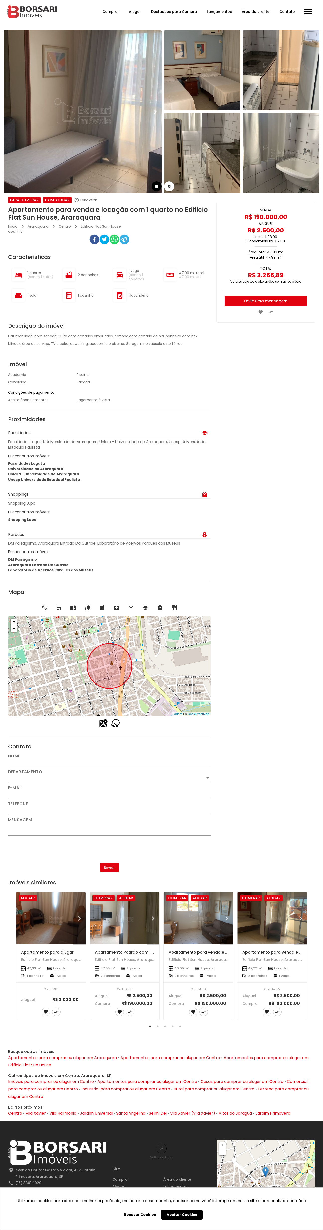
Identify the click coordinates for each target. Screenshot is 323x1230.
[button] (109, 778)
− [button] (14, 628)
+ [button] (14, 622)
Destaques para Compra (173, 11)
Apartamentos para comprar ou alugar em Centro (170, 1058)
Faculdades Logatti (26, 463)
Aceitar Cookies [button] (182, 1214)
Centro (65, 226)
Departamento (25, 772)
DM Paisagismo (22, 559)
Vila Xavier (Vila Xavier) (192, 1113)
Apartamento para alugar (47, 952)
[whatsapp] (114, 240)
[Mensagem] (109, 828)
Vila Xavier (36, 1113)
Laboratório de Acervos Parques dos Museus (50, 570)
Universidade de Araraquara (35, 468)
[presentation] (109, 849)
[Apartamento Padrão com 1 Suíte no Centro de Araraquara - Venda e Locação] (124, 918)
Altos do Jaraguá (235, 1113)
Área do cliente (254, 11)
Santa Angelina (130, 1113)
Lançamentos (218, 11)
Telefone (18, 804)
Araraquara (38, 226)
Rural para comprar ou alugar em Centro (214, 1089)
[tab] (157, 186)
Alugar (134, 11)
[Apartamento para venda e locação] (198, 918)
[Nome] (109, 762)
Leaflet (177, 714)
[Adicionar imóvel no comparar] (271, 312)
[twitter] (104, 240)
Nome (14, 756)
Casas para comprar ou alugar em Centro (242, 1081)
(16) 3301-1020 (28, 1182)
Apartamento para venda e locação (205, 952)
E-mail (15, 788)
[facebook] (94, 240)
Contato (286, 11)
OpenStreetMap (198, 714)
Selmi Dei (158, 1113)
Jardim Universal (96, 1113)
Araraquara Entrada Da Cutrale (38, 564)
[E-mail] (109, 794)
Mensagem (20, 820)
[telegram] (124, 240)
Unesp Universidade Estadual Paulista (44, 479)
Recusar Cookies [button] (140, 1214)
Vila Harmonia (62, 1113)
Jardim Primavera (272, 1113)
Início (13, 226)
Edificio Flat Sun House (101, 226)
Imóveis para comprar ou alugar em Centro (51, 1081)
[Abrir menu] (307, 12)
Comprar (109, 11)
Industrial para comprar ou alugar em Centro (125, 1089)
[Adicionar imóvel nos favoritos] (261, 312)
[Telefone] (109, 810)
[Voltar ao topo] (162, 1148)
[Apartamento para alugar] (51, 918)
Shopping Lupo (22, 519)
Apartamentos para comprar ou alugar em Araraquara (62, 1058)
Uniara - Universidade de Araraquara (43, 474)
